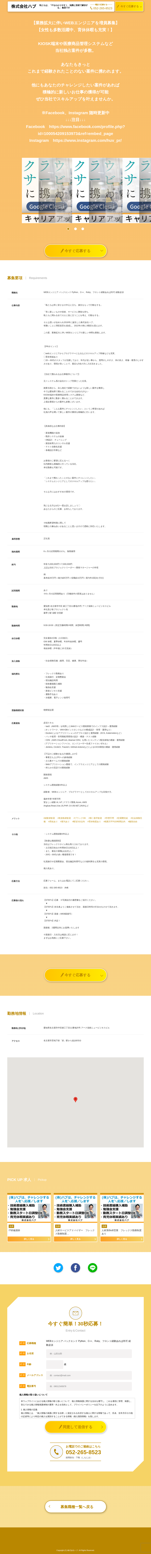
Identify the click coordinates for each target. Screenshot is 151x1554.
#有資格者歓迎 (64, 818)
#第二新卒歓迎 (95, 818)
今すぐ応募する (127, 6)
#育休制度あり (94, 821)
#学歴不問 (109, 818)
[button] (126, 193)
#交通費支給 (122, 818)
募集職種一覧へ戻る (77, 1507)
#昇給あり (53, 821)
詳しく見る (29, 1239)
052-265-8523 (101, 8)
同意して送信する (75, 1427)
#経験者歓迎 (49, 818)
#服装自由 (132, 821)
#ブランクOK (80, 818)
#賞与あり (65, 821)
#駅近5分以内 (78, 821)
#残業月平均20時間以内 (114, 821)
